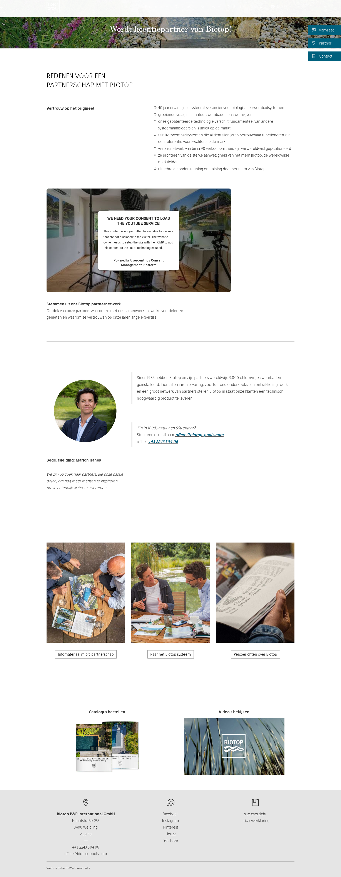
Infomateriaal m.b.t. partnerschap (86, 654)
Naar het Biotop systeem (170, 654)
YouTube (170, 840)
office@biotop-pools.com (199, 434)
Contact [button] (235, 10)
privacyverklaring (255, 820)
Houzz (170, 834)
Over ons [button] (184, 10)
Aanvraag (323, 30)
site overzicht (255, 814)
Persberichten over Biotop (255, 654)
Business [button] (210, 10)
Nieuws (257, 10)
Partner (321, 43)
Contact (322, 56)
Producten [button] (156, 10)
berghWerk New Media (75, 868)
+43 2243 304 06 (163, 441)
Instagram (170, 820)
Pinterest (170, 827)
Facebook (170, 814)
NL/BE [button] (281, 10)
